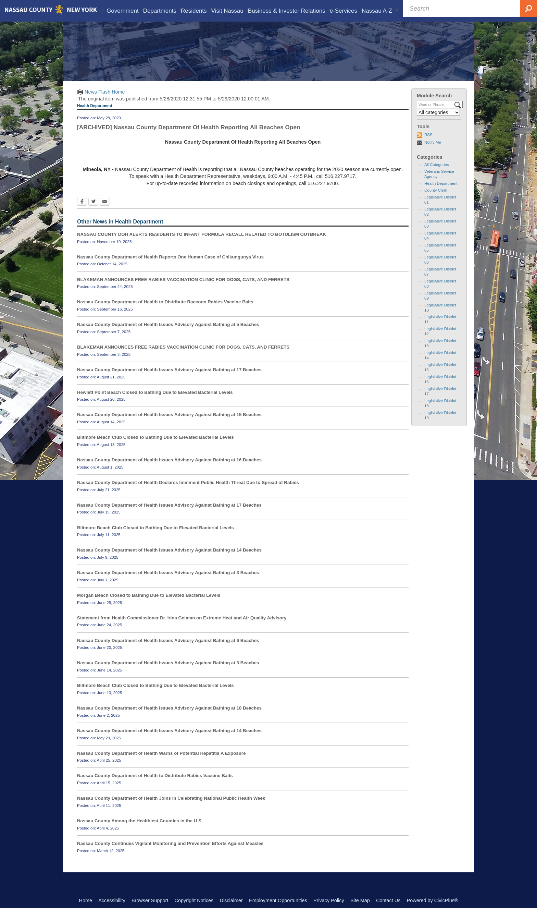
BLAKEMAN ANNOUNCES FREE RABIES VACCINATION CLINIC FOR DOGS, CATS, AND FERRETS (183, 289)
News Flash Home (105, 102)
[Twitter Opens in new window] (93, 212)
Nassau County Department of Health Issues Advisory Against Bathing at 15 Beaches (169, 424)
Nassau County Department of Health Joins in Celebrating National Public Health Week (171, 808)
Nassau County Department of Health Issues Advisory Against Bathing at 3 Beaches (168, 582)
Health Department (441, 193)
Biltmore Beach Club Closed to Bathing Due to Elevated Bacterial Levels (155, 447)
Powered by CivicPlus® (432, 900)
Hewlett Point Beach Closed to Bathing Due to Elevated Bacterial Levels (155, 402)
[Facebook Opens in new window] (82, 212)
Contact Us (388, 900)
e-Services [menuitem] (347, 11)
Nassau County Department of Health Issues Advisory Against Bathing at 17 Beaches (169, 379)
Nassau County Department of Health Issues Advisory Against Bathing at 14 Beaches (169, 559)
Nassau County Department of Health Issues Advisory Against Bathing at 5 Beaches (168, 334)
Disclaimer (231, 900)
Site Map (360, 900)
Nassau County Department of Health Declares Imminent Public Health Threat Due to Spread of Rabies (188, 492)
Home (85, 900)
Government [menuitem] (126, 11)
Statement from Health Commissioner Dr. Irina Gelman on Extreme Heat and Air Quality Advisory (182, 627)
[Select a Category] (438, 122)
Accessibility (111, 900)
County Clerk (435, 200)
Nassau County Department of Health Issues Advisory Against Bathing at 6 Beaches (168, 650)
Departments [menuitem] (163, 11)
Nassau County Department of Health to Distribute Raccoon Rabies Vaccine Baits (165, 311)
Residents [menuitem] (197, 11)
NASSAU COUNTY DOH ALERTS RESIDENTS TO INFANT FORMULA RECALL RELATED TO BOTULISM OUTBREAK (201, 244)
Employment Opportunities (278, 900)
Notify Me (432, 152)
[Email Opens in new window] (105, 212)
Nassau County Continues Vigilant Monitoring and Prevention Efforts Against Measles (170, 853)
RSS (428, 145)
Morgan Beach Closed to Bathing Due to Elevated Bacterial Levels (148, 605)
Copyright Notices (194, 900)
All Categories (436, 174)
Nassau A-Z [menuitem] (380, 11)
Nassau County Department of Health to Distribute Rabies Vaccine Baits (155, 785)
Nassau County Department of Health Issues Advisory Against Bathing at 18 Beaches (169, 718)
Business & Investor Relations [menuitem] (289, 11)
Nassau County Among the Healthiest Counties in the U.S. (140, 830)
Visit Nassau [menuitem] (230, 11)
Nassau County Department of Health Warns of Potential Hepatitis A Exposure (161, 763)
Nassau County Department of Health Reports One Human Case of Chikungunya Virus (170, 266)
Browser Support (150, 900)
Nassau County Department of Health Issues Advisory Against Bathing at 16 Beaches (169, 469)
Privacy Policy (328, 900)
